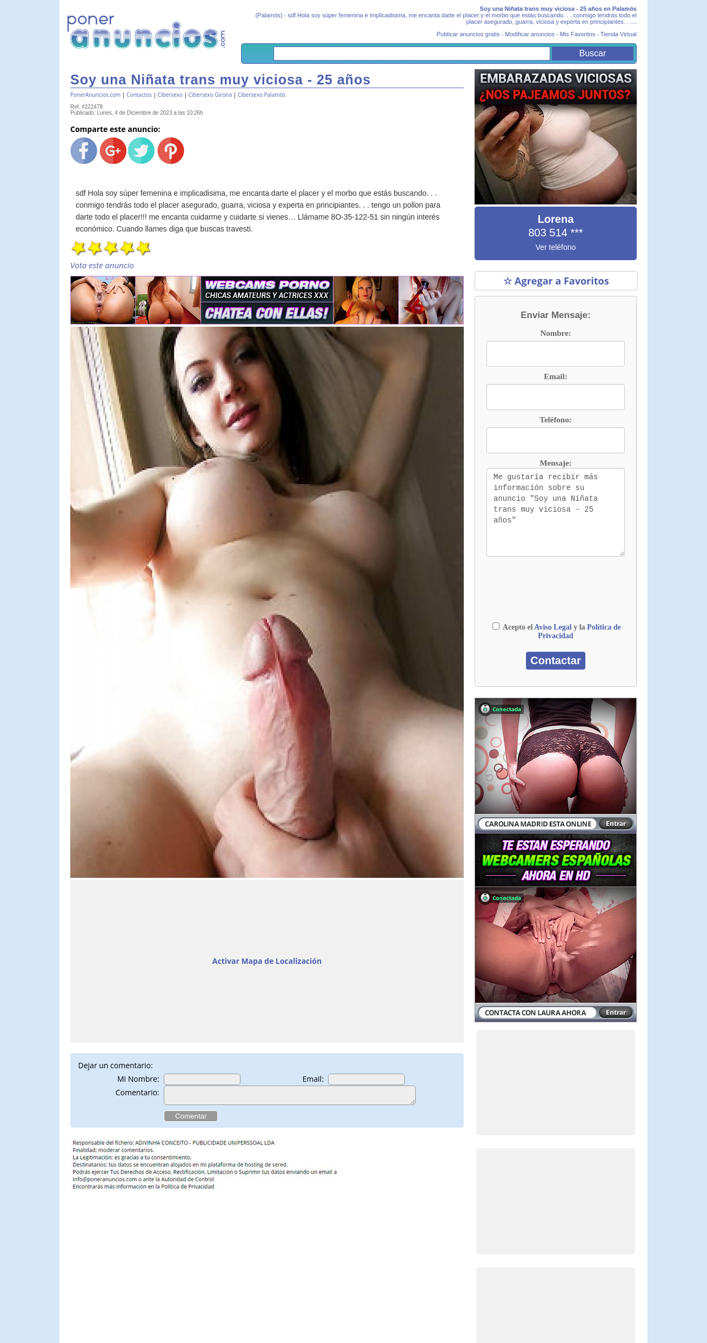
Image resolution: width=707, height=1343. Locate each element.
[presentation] (555, 594)
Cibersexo (170, 94)
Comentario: (137, 1092)
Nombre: (555, 333)
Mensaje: (555, 463)
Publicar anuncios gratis (468, 34)
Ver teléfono (556, 247)
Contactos (139, 94)
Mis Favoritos (577, 34)
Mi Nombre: (138, 1079)
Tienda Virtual (619, 34)
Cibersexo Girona (209, 94)
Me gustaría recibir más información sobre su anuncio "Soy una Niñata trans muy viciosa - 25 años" (555, 512)
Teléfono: (555, 419)
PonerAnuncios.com (95, 94)
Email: (313, 1079)
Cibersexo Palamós (262, 94)
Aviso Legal (552, 627)
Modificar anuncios (530, 34)
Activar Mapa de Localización (267, 961)
